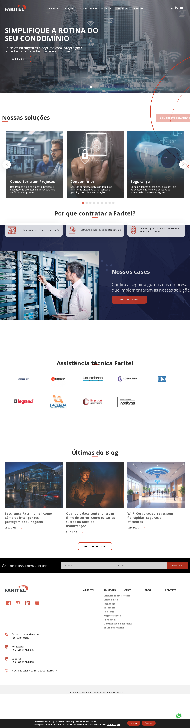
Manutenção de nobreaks (112, 653)
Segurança (109, 633)
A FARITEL (54, 8)
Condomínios (111, 629)
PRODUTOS (96, 8)
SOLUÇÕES (70, 8)
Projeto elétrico (112, 645)
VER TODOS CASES (143, 300)
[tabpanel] (95, 46)
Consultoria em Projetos (112, 625)
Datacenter (110, 637)
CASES (83, 8)
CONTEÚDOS (123, 8)
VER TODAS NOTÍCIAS (95, 565)
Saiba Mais (20, 62)
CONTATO (138, 8)
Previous (6, 176)
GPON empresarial (112, 657)
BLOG (109, 8)
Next (183, 176)
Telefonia (109, 641)
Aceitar (132, 723)
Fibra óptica (110, 649)
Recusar (150, 723)
